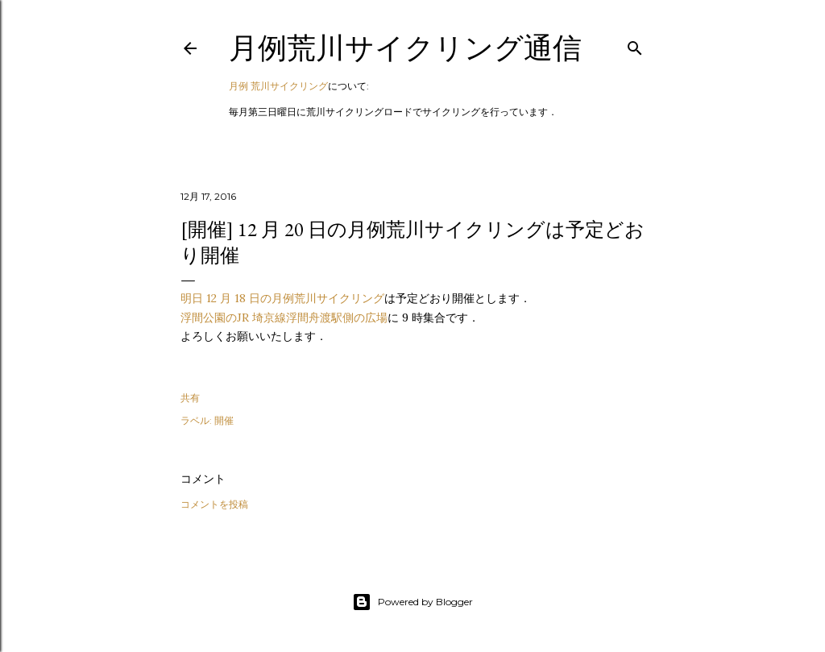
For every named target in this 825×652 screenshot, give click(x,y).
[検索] (635, 44)
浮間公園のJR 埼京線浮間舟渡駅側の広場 (284, 317)
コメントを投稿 (214, 504)
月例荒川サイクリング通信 (405, 48)
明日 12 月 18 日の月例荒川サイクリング (282, 298)
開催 (224, 420)
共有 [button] (190, 398)
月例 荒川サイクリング (278, 86)
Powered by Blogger (412, 602)
